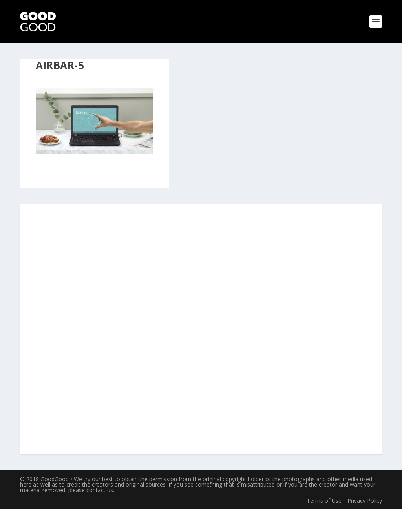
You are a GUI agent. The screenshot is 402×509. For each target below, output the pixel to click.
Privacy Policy (364, 500)
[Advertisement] (201, 329)
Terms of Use (324, 500)
